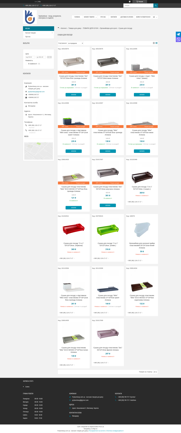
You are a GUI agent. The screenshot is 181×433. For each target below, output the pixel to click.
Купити (73, 95)
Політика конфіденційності (115, 431)
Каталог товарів (89, 17)
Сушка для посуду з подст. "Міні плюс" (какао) (142, 77)
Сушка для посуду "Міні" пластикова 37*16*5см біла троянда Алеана (107, 132)
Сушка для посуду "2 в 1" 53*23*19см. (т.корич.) (142, 188)
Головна (77, 17)
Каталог (64, 28)
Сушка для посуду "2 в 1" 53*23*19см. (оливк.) (108, 244)
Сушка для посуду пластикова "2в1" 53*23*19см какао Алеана (107, 77)
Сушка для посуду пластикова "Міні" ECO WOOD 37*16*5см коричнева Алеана (142, 297)
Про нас (103, 17)
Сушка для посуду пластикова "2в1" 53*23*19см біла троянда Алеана (73, 77)
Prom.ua (101, 426)
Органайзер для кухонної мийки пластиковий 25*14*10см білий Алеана (142, 245)
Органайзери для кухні (108, 28)
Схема (27, 387)
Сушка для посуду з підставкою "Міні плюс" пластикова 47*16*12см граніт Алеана (74, 132)
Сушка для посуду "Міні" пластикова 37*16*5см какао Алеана (142, 132)
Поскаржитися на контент (97, 431)
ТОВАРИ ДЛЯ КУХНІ (90, 28)
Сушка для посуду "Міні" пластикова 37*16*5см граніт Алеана (107, 297)
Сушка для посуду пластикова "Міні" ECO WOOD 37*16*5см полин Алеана (73, 350)
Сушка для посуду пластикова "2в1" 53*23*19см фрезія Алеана (107, 349)
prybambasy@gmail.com (36, 91)
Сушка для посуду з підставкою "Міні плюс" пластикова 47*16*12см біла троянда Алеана (74, 297)
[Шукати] (155, 5)
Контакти (114, 17)
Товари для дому (74, 28)
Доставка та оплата (127, 17)
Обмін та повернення (143, 17)
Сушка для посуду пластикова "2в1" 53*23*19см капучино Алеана (107, 188)
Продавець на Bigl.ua (90, 429)
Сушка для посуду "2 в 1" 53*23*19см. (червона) (74, 244)
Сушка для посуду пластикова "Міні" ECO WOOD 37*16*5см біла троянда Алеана (73, 189)
